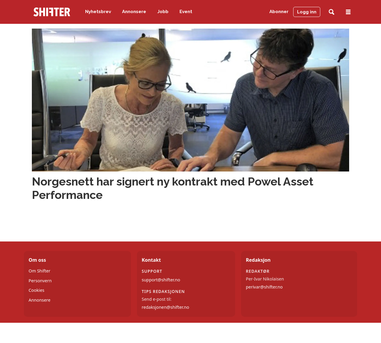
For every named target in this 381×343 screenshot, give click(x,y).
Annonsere (134, 11)
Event (185, 11)
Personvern (40, 280)
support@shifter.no (161, 280)
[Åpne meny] (348, 12)
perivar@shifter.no (264, 287)
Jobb (162, 11)
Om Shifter (39, 271)
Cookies (36, 290)
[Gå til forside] (51, 11)
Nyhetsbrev (98, 11)
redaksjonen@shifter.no (165, 307)
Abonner (278, 11)
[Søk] (331, 12)
